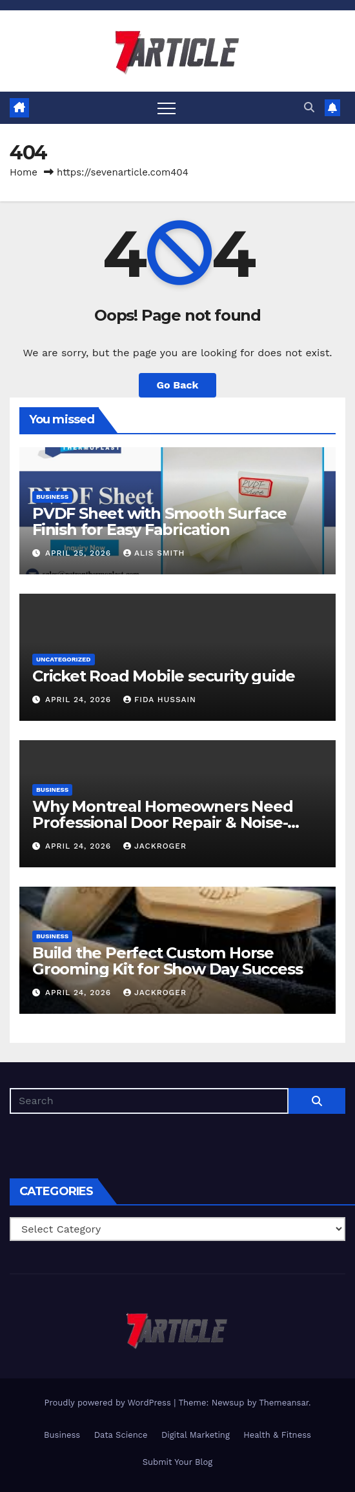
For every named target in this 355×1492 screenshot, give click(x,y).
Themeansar (284, 1402)
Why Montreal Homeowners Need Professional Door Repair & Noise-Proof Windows (162, 822)
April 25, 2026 (79, 553)
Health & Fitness (277, 1435)
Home (23, 172)
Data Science (121, 1435)
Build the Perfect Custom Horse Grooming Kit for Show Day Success (167, 960)
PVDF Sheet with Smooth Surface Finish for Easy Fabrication (159, 521)
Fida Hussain (159, 699)
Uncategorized (63, 659)
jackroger (155, 846)
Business (52, 496)
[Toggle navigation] (166, 108)
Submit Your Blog (178, 1462)
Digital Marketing (195, 1435)
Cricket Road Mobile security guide (163, 676)
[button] (309, 107)
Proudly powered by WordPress (109, 1402)
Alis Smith (154, 553)
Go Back (178, 385)
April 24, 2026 (79, 699)
